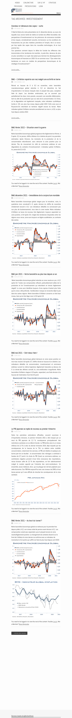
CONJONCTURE (28, 3)
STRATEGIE (52, 3)
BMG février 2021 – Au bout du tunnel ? (26, 520)
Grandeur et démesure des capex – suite (27, 26)
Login (41, 6)
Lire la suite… (15, 70)
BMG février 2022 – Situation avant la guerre (28, 127)
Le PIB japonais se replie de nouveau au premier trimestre (33, 429)
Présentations (30, 6)
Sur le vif (41, 3)
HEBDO (17, 3)
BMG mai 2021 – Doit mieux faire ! (24, 353)
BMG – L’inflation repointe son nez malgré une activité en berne (35, 79)
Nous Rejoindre (24, 186)
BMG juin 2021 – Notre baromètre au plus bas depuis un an (34, 274)
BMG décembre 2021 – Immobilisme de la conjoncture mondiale (35, 195)
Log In (55, 183)
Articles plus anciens (19, 633)
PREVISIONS (18, 6)
